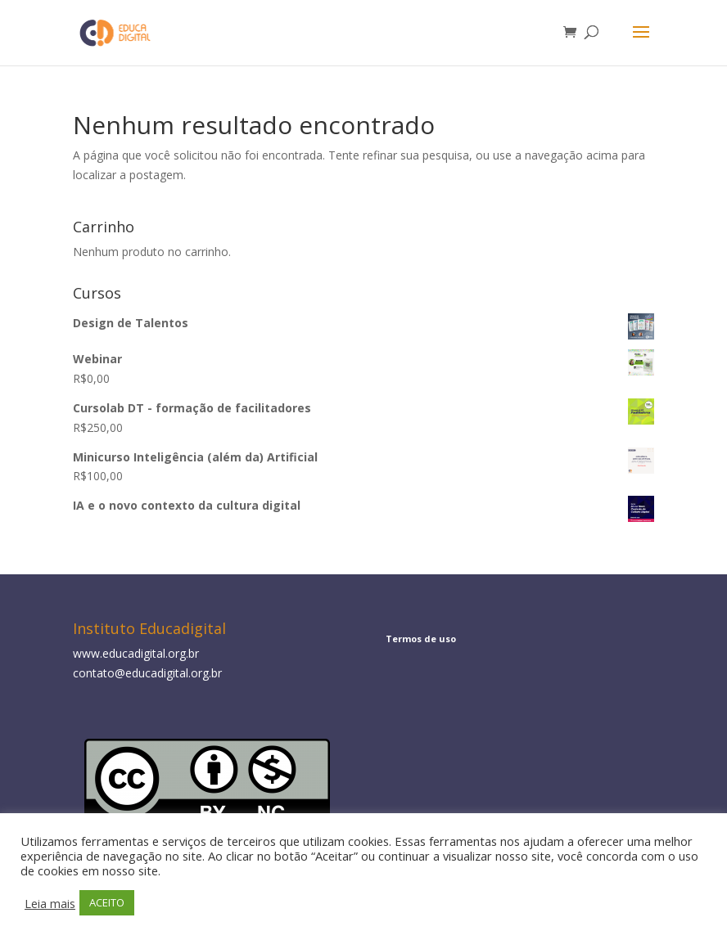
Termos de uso (421, 638)
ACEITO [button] (106, 902)
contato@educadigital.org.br (147, 673)
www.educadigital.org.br (136, 653)
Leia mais (50, 903)
